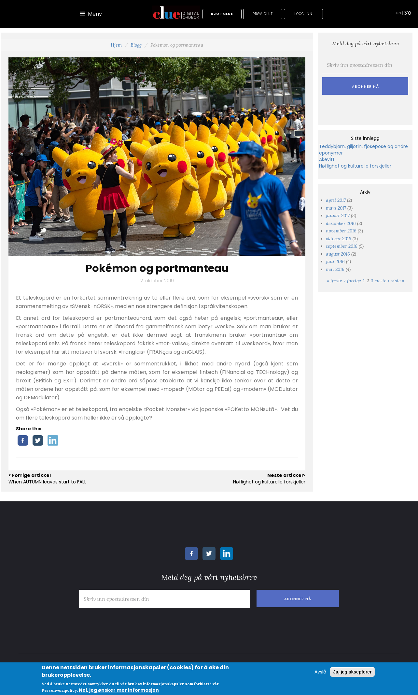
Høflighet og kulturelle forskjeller (355, 166)
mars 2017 (336, 208)
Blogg (136, 45)
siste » (397, 281)
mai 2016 (335, 269)
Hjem (116, 45)
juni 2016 (335, 261)
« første (334, 281)
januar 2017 (338, 215)
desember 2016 (341, 223)
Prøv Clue (263, 13)
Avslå (320, 672)
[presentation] (368, 107)
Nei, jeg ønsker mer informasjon (119, 690)
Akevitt (327, 159)
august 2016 (338, 254)
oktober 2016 (338, 239)
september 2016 (341, 246)
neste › (382, 281)
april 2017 (336, 200)
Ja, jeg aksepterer (352, 671)
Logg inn (303, 13)
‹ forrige (352, 281)
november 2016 (341, 231)
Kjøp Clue (222, 13)
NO (407, 13)
